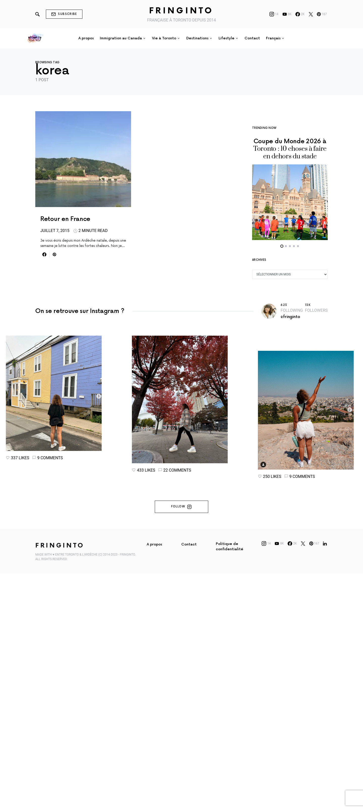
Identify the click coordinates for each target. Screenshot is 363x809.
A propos (154, 677)
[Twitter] (311, 14)
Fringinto (181, 11)
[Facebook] (300, 14)
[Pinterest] (322, 14)
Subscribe (64, 14)
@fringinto (290, 301)
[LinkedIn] (325, 676)
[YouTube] (286, 14)
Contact (189, 677)
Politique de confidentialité (229, 679)
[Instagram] (274, 14)
